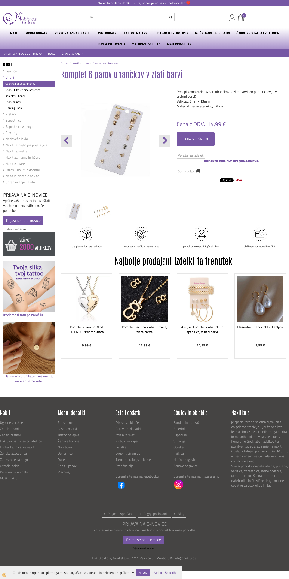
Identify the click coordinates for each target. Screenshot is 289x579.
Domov (65, 63)
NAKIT (14, 33)
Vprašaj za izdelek (191, 155)
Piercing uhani (13, 108)
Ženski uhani (10, 428)
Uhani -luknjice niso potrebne (22, 90)
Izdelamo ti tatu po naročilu (23, 314)
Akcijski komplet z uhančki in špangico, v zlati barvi (202, 329)
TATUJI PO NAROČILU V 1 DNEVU (22, 54)
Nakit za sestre (16, 151)
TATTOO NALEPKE (136, 33)
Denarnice (65, 453)
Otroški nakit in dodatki (23, 169)
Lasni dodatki (67, 428)
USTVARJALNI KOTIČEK (172, 33)
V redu (143, 572)
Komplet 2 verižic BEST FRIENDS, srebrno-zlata (87, 329)
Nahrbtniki (65, 447)
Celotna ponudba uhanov (20, 83)
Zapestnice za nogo (19, 126)
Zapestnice (13, 120)
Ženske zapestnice (14, 453)
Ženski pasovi (68, 465)
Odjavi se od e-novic (17, 229)
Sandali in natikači (187, 422)
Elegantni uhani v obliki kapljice (260, 327)
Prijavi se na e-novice (23, 220)
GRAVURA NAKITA (72, 54)
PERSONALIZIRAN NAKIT (72, 33)
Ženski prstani (11, 434)
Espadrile (180, 434)
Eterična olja (125, 465)
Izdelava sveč (125, 434)
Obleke (178, 447)
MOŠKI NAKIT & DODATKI (212, 33)
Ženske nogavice (185, 465)
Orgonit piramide (128, 453)
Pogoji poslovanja (156, 513)
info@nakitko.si (185, 558)
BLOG (51, 54)
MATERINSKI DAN (179, 44)
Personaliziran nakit (14, 472)
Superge (179, 441)
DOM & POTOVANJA (111, 44)
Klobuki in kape (127, 441)
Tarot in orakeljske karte (133, 459)
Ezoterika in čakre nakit (17, 447)
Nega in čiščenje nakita (22, 175)
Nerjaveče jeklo (17, 138)
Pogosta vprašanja (121, 513)
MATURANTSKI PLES (146, 44)
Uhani (10, 77)
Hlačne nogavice (185, 459)
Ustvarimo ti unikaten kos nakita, (29, 376)
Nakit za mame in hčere (23, 157)
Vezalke (121, 447)
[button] (164, 141)
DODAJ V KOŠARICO (195, 139)
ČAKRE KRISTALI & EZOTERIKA (257, 33)
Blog (181, 513)
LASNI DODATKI (106, 33)
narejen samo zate (29, 381)
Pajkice (178, 453)
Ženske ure (66, 422)
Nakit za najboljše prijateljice (26, 145)
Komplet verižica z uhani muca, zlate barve (144, 329)
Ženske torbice (68, 441)
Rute (61, 459)
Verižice (11, 71)
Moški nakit (9, 478)
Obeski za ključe (127, 422)
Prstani (11, 114)
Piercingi (12, 132)
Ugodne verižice (11, 422)
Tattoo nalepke (68, 434)
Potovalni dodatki (128, 428)
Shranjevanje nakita (20, 182)
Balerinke (180, 428)
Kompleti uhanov (15, 96)
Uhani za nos (13, 102)
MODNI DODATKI (36, 33)
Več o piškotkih (165, 572)
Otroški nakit (9, 465)
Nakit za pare (15, 163)
